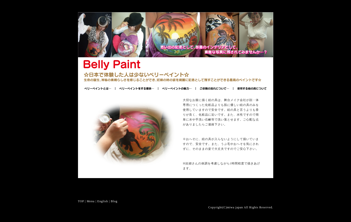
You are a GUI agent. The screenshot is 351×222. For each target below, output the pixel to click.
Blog (114, 201)
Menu (91, 201)
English (102, 201)
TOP (81, 201)
